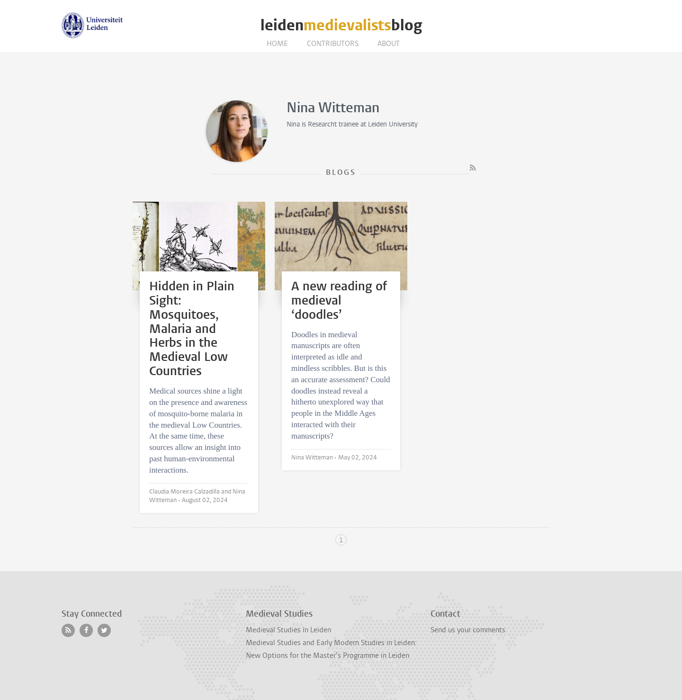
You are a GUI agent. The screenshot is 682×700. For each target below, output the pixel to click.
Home (277, 43)
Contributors (333, 43)
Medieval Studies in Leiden (288, 630)
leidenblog (341, 25)
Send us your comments (468, 630)
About (388, 43)
